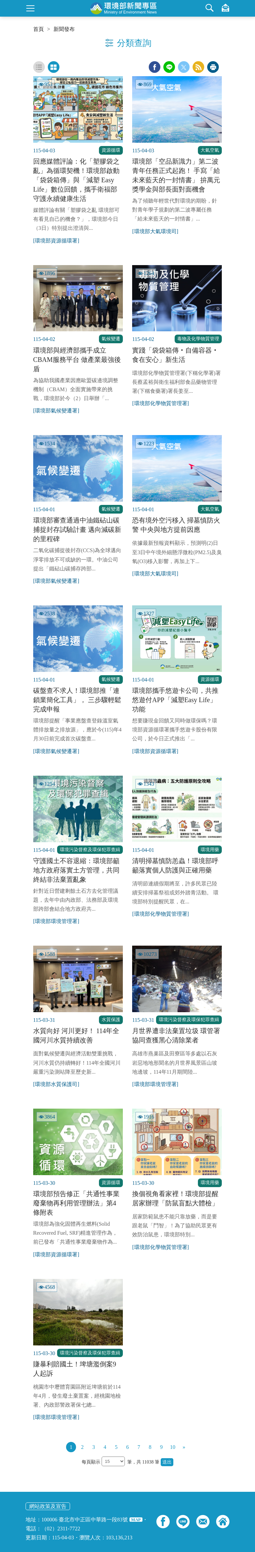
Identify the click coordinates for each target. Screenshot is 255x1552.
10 (172, 1447)
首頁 (38, 29)
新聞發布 (64, 29)
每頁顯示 (92, 1462)
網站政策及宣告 (47, 1506)
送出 (167, 1462)
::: (2, 2)
